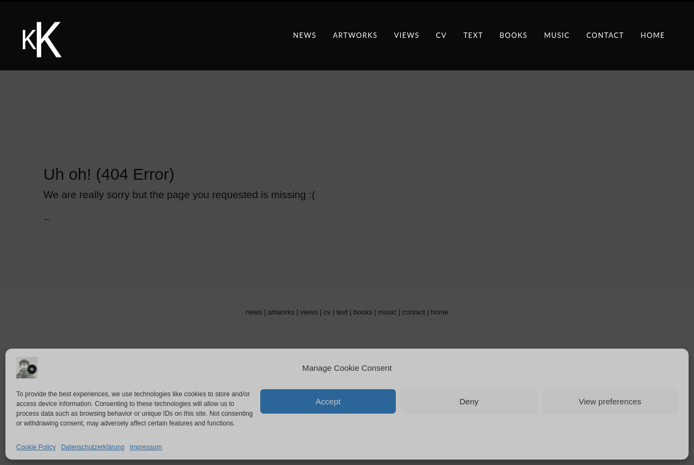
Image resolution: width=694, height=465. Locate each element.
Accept (328, 401)
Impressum (146, 447)
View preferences (610, 401)
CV (441, 35)
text (474, 35)
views (407, 35)
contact (605, 35)
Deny (468, 401)
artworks (355, 35)
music (557, 35)
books (514, 35)
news (304, 35)
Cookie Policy (36, 447)
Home (652, 35)
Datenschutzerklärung (93, 447)
